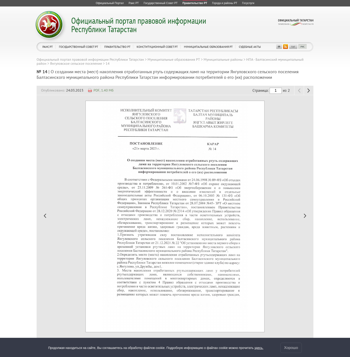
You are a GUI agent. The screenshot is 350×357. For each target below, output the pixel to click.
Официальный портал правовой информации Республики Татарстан (138, 24)
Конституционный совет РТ (157, 47)
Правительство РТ (117, 47)
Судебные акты (250, 47)
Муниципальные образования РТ (208, 47)
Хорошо (291, 348)
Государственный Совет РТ (78, 47)
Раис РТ (47, 47)
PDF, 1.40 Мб (104, 90)
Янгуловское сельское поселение (76, 63)
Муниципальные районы (223, 59)
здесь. (258, 348)
